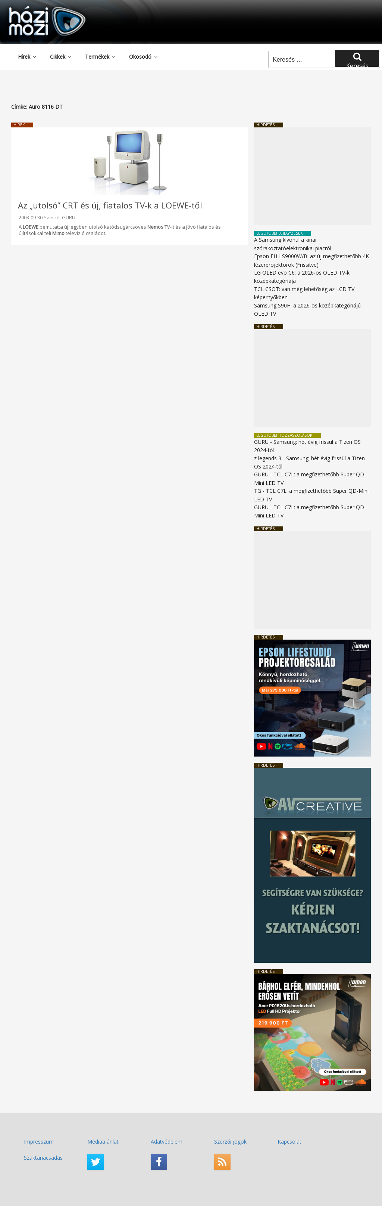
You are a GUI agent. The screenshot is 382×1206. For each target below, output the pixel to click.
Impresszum (39, 1141)
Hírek (27, 56)
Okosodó (144, 56)
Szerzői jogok (230, 1141)
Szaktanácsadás (43, 1157)
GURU (68, 217)
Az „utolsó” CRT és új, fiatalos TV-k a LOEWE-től (110, 205)
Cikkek (61, 56)
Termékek (100, 56)
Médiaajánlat (103, 1141)
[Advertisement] (312, 176)
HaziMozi (36, 9)
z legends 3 (267, 458)
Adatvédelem (166, 1141)
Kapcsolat (289, 1141)
